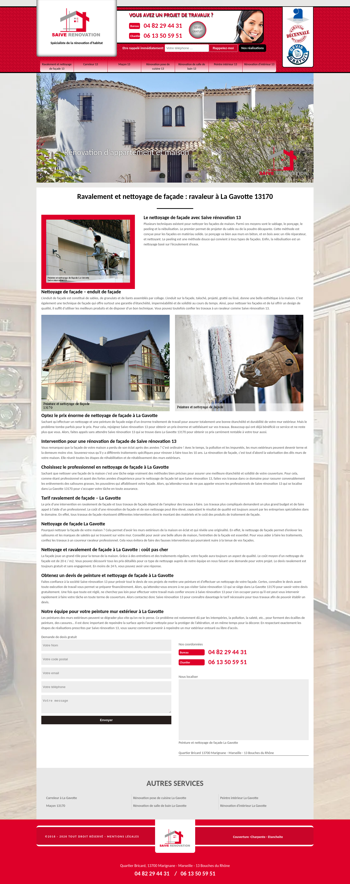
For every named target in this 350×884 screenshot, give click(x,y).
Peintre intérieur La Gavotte (239, 797)
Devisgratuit (197, 29)
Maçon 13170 (55, 805)
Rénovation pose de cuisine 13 (158, 66)
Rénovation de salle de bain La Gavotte (159, 805)
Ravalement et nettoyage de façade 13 (56, 66)
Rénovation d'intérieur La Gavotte (243, 805)
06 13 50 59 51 (160, 34)
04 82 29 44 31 (160, 25)
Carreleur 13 (90, 64)
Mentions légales (123, 836)
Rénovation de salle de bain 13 (191, 66)
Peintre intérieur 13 (225, 64)
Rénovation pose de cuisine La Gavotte (159, 797)
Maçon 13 (124, 64)
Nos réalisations (247, 48)
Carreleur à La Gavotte (61, 797)
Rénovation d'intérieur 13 (259, 64)
